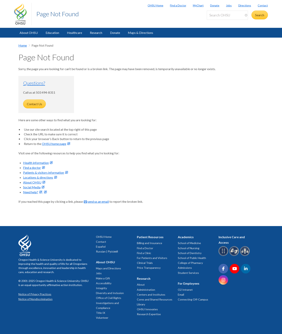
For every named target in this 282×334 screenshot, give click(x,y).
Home (22, 45)
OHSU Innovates (147, 309)
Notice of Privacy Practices (34, 294)
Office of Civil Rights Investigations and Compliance (108, 302)
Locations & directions (38, 177)
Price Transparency (149, 267)
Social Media (32, 187)
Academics (186, 237)
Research (96, 32)
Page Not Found (57, 14)
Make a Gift (103, 278)
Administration (146, 289)
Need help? (30, 192)
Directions (244, 5)
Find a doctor (32, 167)
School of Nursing (188, 248)
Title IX (100, 312)
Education (52, 32)
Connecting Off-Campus (193, 299)
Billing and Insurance (149, 243)
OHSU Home (155, 5)
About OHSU (29, 32)
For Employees (188, 283)
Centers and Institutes (151, 294)
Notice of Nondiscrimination (35, 299)
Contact (263, 5)
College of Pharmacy (190, 262)
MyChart (198, 5)
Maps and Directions (108, 268)
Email (181, 294)
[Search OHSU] (227, 15)
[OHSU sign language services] (234, 255)
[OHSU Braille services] (224, 255)
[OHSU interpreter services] (245, 255)
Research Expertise (149, 314)
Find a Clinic (144, 253)
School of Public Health (192, 258)
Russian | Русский (107, 251)
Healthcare (74, 32)
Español (101, 246)
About (141, 284)
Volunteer (102, 317)
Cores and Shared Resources (154, 299)
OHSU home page (54, 144)
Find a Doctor (178, 5)
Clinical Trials (145, 262)
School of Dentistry (190, 253)
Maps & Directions (140, 32)
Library (141, 304)
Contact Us (34, 104)
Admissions (185, 267)
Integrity (101, 288)
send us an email (98, 201)
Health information (36, 163)
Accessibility (103, 283)
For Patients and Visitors (152, 258)
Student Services (188, 272)
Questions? (34, 83)
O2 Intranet (185, 289)
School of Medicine (189, 243)
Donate (214, 5)
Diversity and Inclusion (110, 293)
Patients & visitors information (43, 172)
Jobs (229, 5)
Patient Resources (150, 237)
